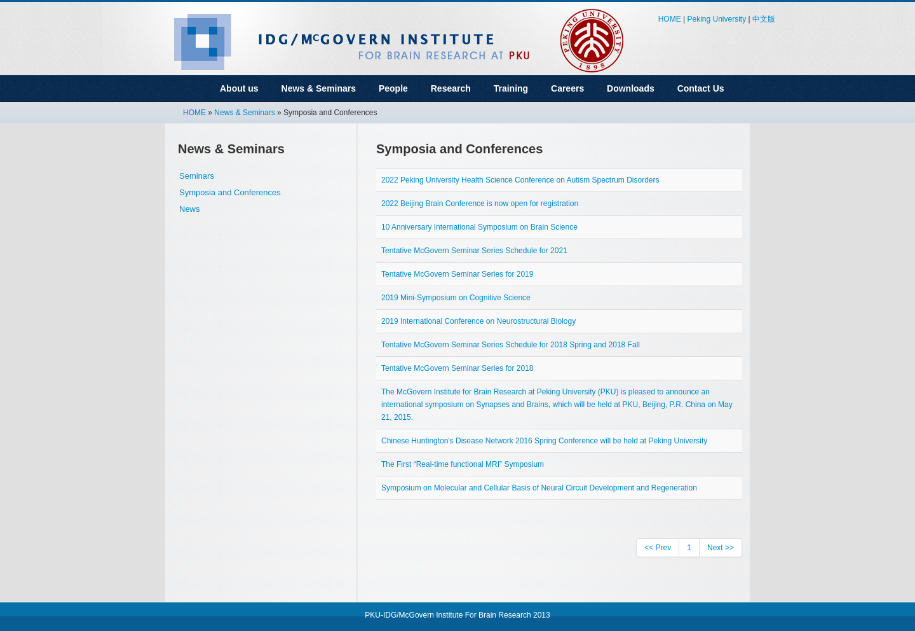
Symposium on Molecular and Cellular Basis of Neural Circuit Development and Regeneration (539, 487)
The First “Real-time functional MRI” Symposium (462, 464)
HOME (669, 19)
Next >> (720, 547)
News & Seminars (318, 88)
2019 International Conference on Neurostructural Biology (478, 321)
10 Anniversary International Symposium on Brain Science (479, 227)
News (189, 209)
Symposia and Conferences (230, 192)
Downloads (630, 88)
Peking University (717, 19)
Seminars (196, 176)
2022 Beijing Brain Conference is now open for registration (479, 203)
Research (451, 88)
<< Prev (657, 547)
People (393, 88)
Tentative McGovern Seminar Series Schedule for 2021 (474, 250)
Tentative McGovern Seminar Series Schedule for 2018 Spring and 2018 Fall (510, 344)
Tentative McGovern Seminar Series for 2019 (457, 274)
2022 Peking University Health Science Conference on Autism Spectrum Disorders (520, 180)
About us (239, 88)
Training (511, 88)
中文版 (763, 19)
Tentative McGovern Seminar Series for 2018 (457, 368)
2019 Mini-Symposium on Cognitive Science (456, 297)
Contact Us (700, 88)
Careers (567, 88)
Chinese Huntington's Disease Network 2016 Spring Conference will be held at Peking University (544, 440)
